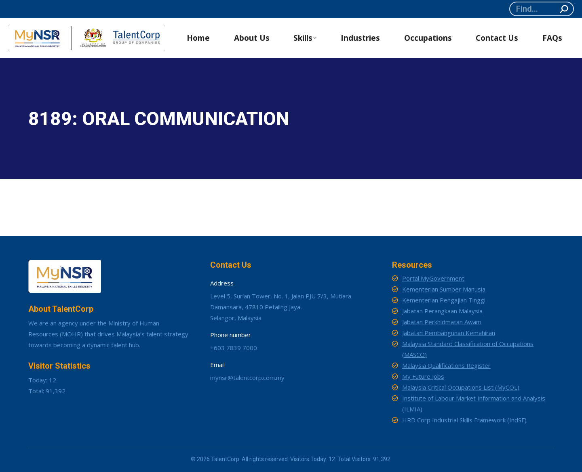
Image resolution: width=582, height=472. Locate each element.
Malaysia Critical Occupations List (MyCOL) (460, 387)
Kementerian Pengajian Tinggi (443, 300)
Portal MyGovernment (433, 278)
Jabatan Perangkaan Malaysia (442, 311)
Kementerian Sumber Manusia (443, 289)
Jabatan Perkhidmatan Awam (441, 322)
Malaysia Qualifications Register (446, 365)
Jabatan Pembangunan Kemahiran (448, 333)
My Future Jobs (423, 376)
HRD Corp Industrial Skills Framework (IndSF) (464, 420)
